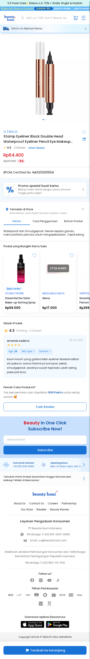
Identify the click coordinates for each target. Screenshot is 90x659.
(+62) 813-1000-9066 (56, 534)
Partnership (69, 503)
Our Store (27, 509)
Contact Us (36, 503)
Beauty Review (59, 509)
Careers (53, 503)
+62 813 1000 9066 (23, 466)
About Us (19, 503)
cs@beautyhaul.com (53, 540)
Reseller (41, 509)
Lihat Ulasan (36, 148)
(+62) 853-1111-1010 (52, 562)
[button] (45, 189)
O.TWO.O (10, 132)
